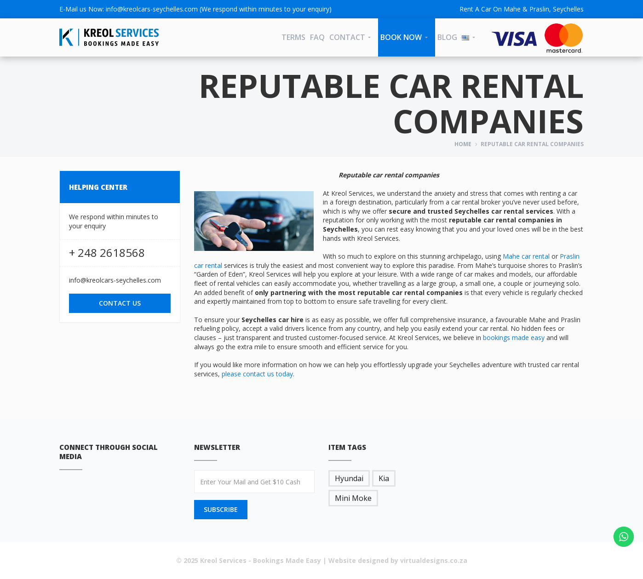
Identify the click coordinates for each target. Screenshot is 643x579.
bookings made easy (514, 337)
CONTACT (347, 37)
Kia (384, 478)
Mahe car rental (526, 256)
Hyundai (349, 478)
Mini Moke (353, 498)
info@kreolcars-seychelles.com (152, 9)
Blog (447, 37)
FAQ (317, 37)
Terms (293, 37)
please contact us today (257, 373)
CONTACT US (120, 303)
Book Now (401, 37)
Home (462, 144)
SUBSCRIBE (221, 509)
